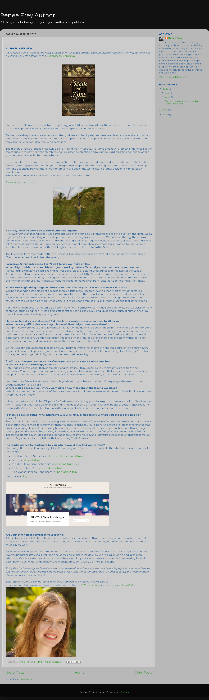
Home (79, 672)
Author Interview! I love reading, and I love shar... (182, 102)
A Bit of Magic (32, 460)
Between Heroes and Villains (65, 456)
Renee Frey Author (27, 15)
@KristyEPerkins (91, 585)
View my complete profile (173, 77)
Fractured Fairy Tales (50, 468)
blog (24, 476)
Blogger (124, 692)
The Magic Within (66, 471)
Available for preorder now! (22, 182)
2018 (165, 114)
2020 (166, 89)
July (167, 92)
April (168, 97)
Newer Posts (15, 672)
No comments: (53, 662)
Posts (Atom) (28, 679)
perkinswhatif (126, 585)
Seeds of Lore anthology (60, 55)
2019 (165, 110)
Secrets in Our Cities (67, 464)
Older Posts (143, 672)
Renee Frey (175, 38)
